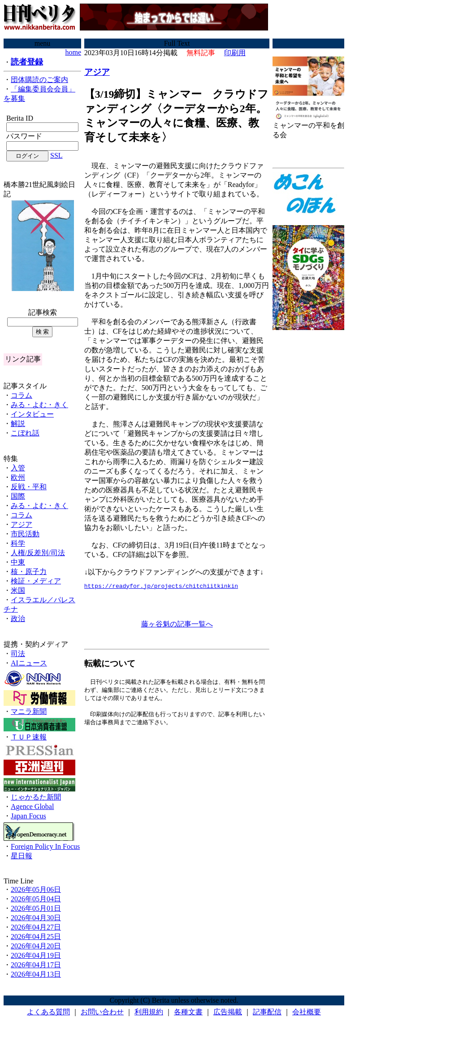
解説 (18, 423)
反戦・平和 (29, 487)
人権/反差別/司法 (38, 552)
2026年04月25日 (36, 936)
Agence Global (32, 806)
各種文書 (188, 1012)
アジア (21, 524)
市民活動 (25, 534)
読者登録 (27, 61)
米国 (18, 590)
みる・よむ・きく (39, 405)
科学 (18, 543)
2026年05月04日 (36, 899)
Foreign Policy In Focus (45, 846)
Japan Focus (28, 816)
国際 (18, 496)
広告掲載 (227, 1012)
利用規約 (148, 1012)
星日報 (21, 856)
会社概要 (306, 1012)
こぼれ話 (25, 433)
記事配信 (267, 1012)
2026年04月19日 (36, 955)
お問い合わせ (102, 1012)
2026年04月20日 (36, 946)
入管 (18, 468)
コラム (21, 395)
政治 (18, 618)
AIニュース (29, 663)
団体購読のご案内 (39, 79)
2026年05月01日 (36, 908)
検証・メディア (36, 581)
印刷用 (235, 53)
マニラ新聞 (29, 711)
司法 (18, 653)
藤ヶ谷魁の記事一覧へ (177, 625)
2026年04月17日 (36, 965)
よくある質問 (48, 1012)
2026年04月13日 (36, 974)
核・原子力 (29, 571)
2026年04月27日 (36, 927)
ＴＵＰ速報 (29, 737)
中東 (18, 562)
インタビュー (32, 414)
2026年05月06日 (36, 889)
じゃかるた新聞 (36, 797)
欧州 (18, 477)
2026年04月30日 (36, 918)
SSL (56, 155)
